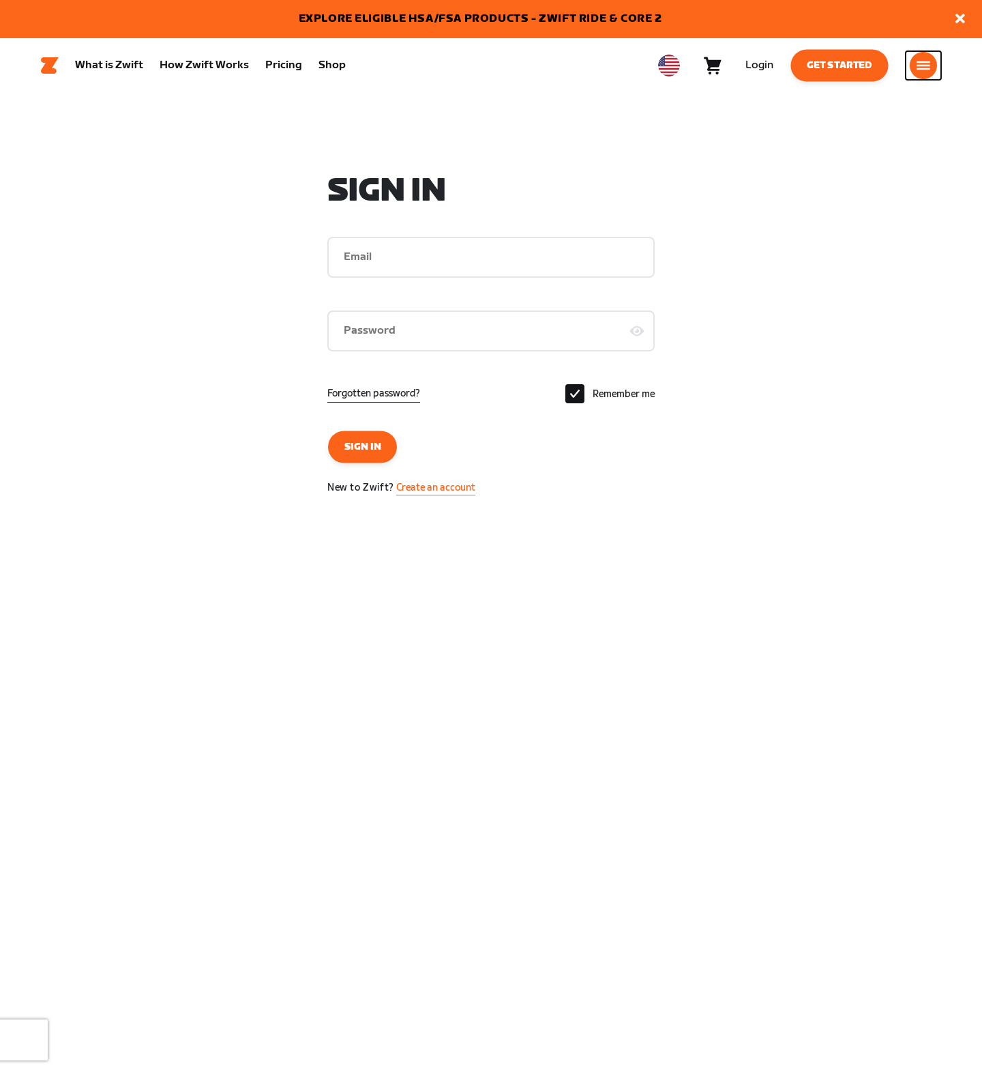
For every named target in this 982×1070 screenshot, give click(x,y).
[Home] (49, 69)
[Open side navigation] (923, 69)
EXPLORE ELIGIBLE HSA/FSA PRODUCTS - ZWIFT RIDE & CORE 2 (480, 18)
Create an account (435, 494)
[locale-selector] (669, 69)
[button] (960, 19)
